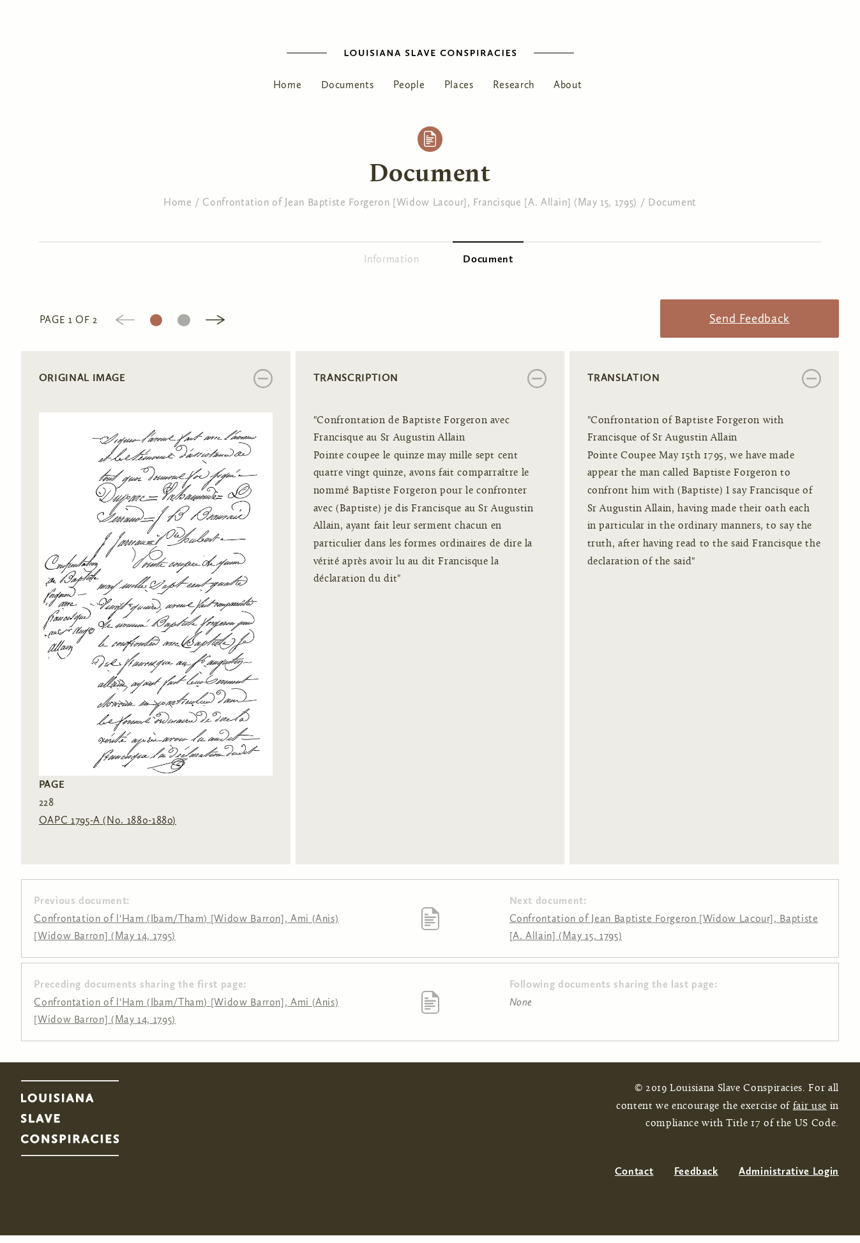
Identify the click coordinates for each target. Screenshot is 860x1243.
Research (513, 85)
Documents (347, 85)
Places (459, 85)
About (568, 85)
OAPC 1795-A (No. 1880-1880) (107, 820)
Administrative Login (789, 1171)
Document (672, 202)
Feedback (696, 1171)
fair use (810, 1106)
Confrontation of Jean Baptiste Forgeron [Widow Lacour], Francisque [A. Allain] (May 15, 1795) (419, 202)
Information (391, 259)
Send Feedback (749, 318)
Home (287, 85)
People (409, 85)
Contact (634, 1171)
